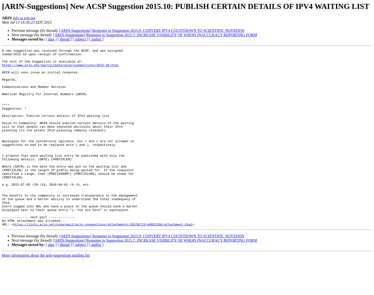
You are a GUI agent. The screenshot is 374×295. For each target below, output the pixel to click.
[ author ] (96, 39)
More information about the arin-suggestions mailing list (46, 291)
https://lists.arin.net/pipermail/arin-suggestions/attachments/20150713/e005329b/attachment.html (102, 260)
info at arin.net (24, 18)
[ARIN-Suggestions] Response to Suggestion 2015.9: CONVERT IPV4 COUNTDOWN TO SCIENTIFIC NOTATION (151, 30)
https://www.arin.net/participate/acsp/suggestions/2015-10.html (60, 68)
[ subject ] (80, 39)
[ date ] (51, 39)
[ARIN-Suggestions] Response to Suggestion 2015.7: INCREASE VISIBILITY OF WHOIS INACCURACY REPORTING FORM (155, 35)
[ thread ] (65, 39)
